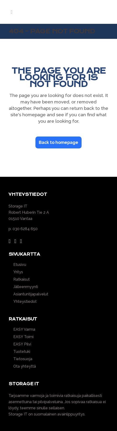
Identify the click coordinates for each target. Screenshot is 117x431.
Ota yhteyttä (24, 366)
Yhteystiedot (25, 301)
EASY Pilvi (22, 344)
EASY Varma (24, 329)
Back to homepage (58, 142)
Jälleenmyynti (25, 287)
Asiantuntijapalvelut (30, 294)
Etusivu (19, 264)
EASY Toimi (23, 337)
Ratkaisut (21, 279)
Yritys (18, 272)
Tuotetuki (21, 351)
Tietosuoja (22, 359)
